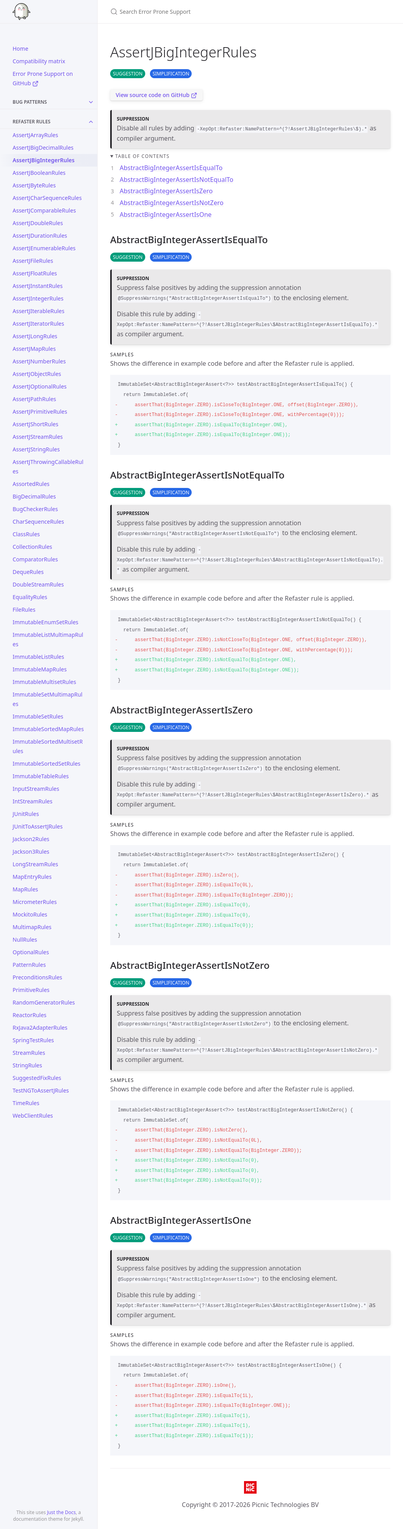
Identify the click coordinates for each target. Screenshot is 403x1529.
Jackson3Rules (31, 851)
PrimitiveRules (31, 990)
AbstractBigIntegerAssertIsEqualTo (171, 167)
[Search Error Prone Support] (203, 11)
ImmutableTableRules (41, 776)
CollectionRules (32, 546)
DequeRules (28, 572)
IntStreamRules (32, 801)
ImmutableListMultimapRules (48, 639)
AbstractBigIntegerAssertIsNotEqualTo (176, 179)
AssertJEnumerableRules (44, 248)
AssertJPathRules (34, 399)
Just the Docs (61, 1512)
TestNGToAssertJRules (41, 1090)
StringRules (27, 1065)
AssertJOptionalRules (40, 386)
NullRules (25, 939)
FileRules (24, 609)
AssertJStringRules (36, 449)
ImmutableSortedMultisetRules (48, 746)
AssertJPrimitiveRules (40, 411)
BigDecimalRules (34, 496)
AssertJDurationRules (40, 235)
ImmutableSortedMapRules (48, 729)
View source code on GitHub (156, 95)
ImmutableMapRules (40, 669)
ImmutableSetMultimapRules (47, 699)
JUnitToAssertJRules (38, 826)
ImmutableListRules (38, 656)
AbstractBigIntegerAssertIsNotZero (172, 202)
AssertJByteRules (34, 185)
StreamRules (29, 1052)
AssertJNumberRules (39, 361)
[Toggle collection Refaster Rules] (91, 122)
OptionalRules (31, 952)
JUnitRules (26, 814)
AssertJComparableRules (44, 210)
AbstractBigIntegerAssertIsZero (166, 191)
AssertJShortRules (35, 424)
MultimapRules (32, 927)
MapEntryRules (32, 876)
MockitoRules (30, 914)
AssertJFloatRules (35, 273)
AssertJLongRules (35, 336)
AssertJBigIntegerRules (43, 160)
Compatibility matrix (39, 61)
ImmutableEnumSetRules (45, 622)
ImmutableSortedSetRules (46, 763)
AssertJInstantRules (38, 286)
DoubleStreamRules (38, 584)
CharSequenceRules (38, 521)
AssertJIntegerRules (38, 298)
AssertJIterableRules (39, 311)
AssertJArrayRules (35, 135)
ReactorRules (29, 1015)
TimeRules (26, 1103)
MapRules (25, 889)
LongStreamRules (35, 864)
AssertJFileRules (33, 260)
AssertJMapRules (34, 348)
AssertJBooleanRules (39, 172)
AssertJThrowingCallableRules (48, 466)
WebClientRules (33, 1115)
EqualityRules (30, 597)
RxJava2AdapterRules (40, 1027)
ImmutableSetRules (38, 716)
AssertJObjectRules (37, 374)
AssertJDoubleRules (38, 223)
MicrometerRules (35, 902)
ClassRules (26, 534)
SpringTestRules (33, 1040)
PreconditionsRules (37, 977)
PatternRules (29, 964)
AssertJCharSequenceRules (47, 198)
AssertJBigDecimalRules (43, 147)
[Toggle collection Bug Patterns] (91, 102)
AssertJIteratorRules (38, 323)
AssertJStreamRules (38, 436)
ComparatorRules (35, 559)
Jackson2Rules (31, 839)
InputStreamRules (36, 788)
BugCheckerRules (35, 509)
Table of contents (142, 156)
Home (20, 48)
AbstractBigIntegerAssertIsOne (166, 214)
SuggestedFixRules (37, 1078)
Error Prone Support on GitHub (43, 78)
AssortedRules (31, 484)
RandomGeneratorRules (44, 1002)
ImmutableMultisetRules (44, 682)
